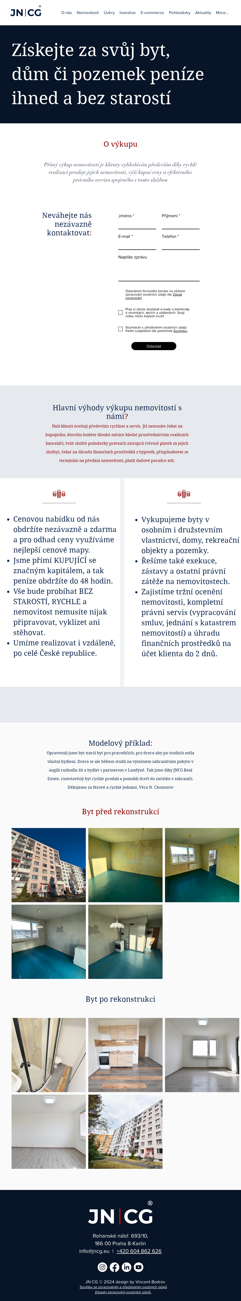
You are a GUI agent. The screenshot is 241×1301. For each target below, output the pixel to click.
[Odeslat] (153, 346)
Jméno (125, 216)
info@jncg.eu (94, 1251)
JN (88, 1281)
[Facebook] (114, 1267)
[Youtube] (138, 1267)
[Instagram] (102, 1267)
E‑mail (124, 236)
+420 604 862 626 (139, 1251)
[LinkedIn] (126, 1267)
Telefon (169, 236)
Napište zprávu (132, 257)
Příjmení (170, 216)
